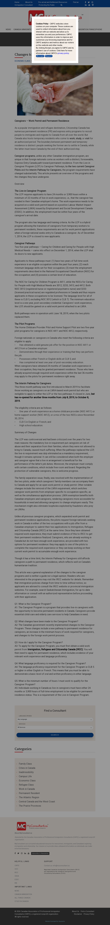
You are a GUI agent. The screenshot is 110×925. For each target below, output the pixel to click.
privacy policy (63, 53)
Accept (40, 56)
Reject (49, 56)
